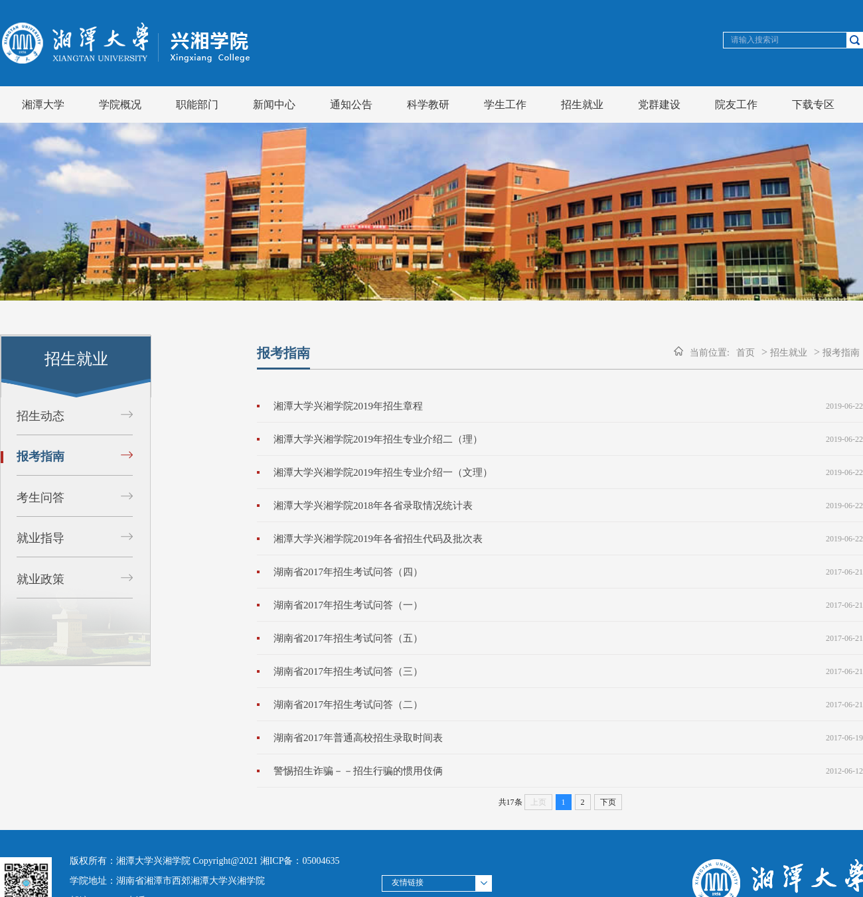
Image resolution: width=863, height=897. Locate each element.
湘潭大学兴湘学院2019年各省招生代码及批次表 (378, 538)
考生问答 (40, 497)
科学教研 (428, 104)
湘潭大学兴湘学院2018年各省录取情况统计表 (373, 505)
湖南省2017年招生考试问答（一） (348, 605)
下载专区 (813, 104)
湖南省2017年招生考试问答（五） (348, 638)
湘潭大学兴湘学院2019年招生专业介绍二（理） (378, 439)
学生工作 (505, 104)
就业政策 (40, 579)
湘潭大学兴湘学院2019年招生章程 (348, 406)
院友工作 (736, 104)
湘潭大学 (43, 104)
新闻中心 (274, 104)
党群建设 (659, 104)
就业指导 (40, 538)
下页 (608, 802)
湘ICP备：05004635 (300, 861)
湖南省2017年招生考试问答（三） (348, 671)
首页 (745, 353)
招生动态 (40, 416)
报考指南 (40, 456)
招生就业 (582, 104)
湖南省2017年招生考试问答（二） (348, 704)
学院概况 (120, 104)
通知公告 (351, 104)
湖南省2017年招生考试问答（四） (348, 572)
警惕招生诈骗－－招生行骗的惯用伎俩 (358, 771)
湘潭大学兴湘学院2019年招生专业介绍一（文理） (383, 472)
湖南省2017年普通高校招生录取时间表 (358, 737)
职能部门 (197, 104)
